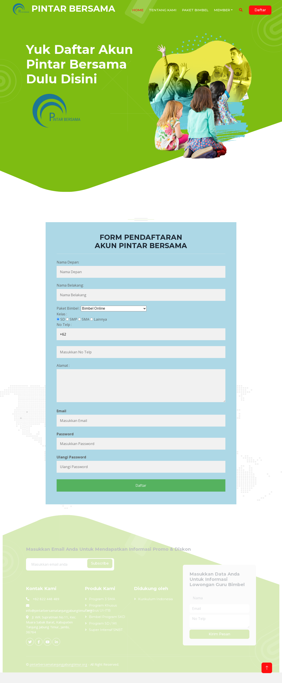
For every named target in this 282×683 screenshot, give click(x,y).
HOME (137, 10)
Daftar (260, 10)
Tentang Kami (162, 10)
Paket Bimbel (195, 10)
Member (222, 10)
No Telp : (64, 324)
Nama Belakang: (70, 285)
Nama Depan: (68, 262)
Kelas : (62, 314)
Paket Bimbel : (68, 308)
